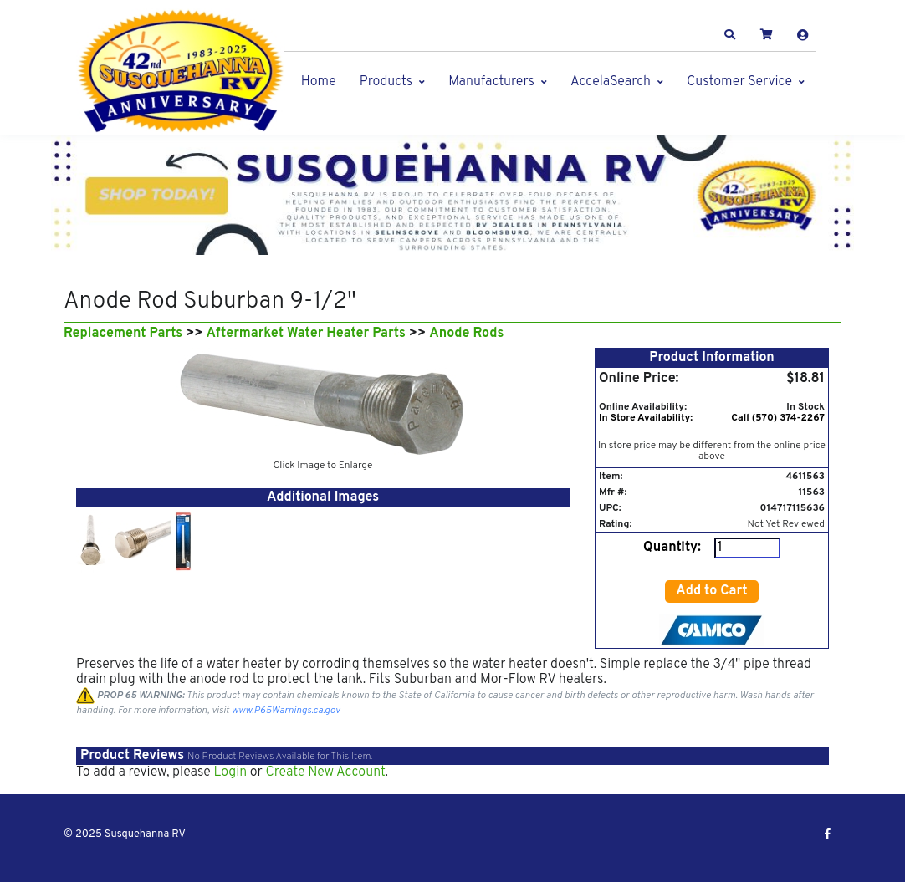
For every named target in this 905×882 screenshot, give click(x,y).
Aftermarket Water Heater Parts (306, 333)
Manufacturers (491, 82)
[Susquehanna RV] (180, 71)
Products (386, 82)
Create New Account (325, 772)
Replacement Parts (123, 333)
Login (230, 772)
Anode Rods (466, 333)
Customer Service (739, 82)
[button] (730, 35)
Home (318, 82)
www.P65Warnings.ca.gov (286, 710)
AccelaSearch (610, 82)
